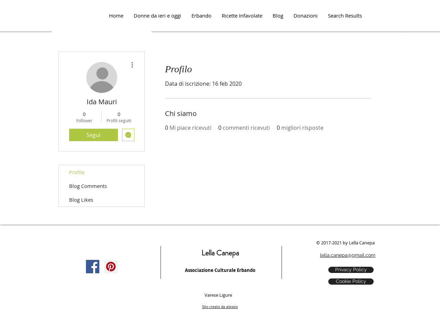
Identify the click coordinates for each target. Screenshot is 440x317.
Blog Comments (88, 185)
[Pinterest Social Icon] (111, 266)
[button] (305, 15)
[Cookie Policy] (351, 281)
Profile (77, 172)
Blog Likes (81, 199)
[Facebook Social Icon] (92, 266)
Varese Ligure (218, 295)
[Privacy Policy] (351, 270)
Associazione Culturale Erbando (220, 270)
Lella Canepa (220, 252)
